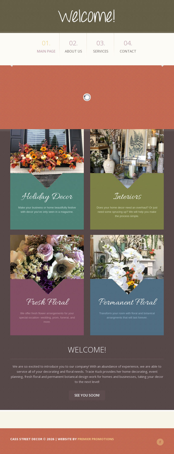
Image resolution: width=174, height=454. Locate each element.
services (100, 46)
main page (46, 46)
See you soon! (87, 395)
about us (73, 46)
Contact (128, 46)
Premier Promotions (96, 439)
